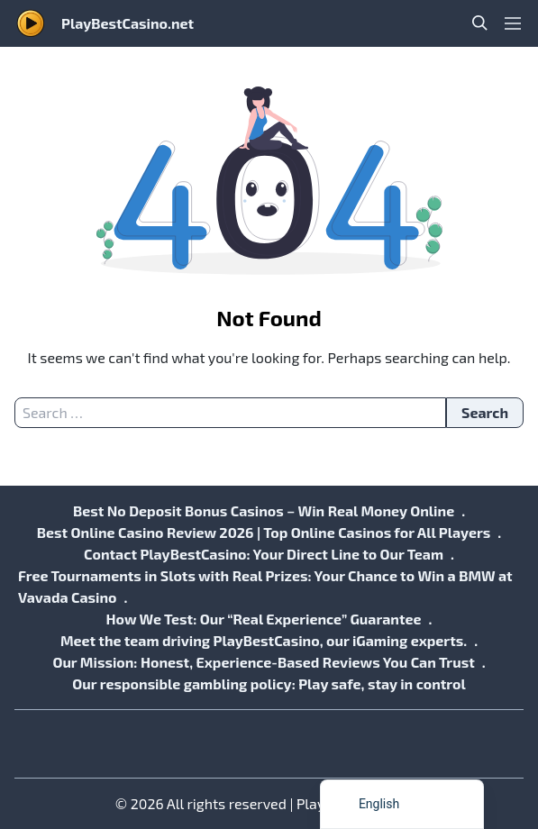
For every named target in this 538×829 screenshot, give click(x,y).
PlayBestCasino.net (127, 23)
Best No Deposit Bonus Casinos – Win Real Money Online (263, 510)
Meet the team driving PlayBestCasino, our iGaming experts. (263, 640)
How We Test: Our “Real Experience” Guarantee (263, 618)
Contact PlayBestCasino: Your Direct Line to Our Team (263, 553)
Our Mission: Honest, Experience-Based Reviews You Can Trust (263, 661)
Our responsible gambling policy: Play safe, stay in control (268, 683)
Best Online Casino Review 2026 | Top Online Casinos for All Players (263, 532)
